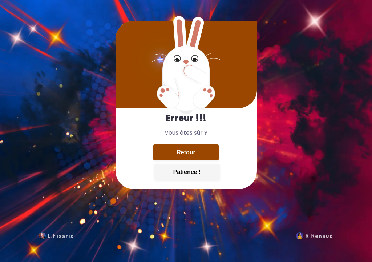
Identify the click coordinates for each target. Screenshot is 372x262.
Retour (186, 152)
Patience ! (187, 172)
